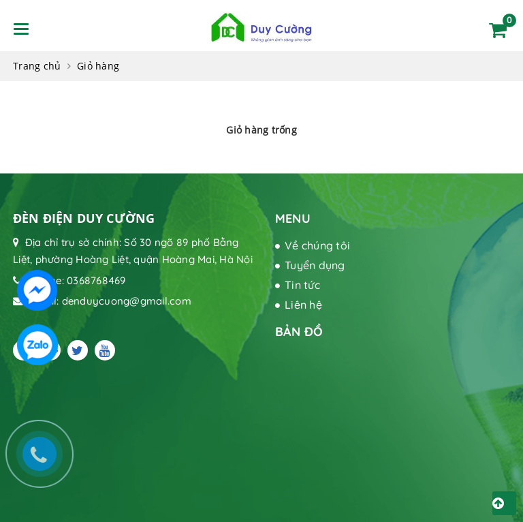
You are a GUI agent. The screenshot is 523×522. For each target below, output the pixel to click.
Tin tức (302, 285)
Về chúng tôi (317, 245)
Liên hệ (303, 304)
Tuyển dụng (315, 265)
